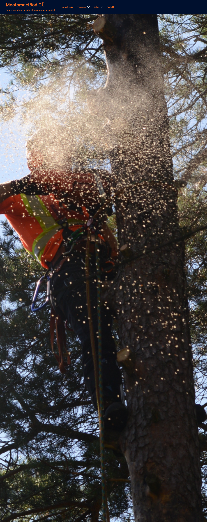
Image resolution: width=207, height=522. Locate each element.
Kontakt (110, 7)
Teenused (81, 7)
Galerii (96, 7)
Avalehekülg (67, 7)
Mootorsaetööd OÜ (25, 5)
